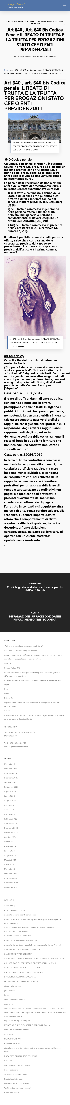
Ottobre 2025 (10, 782)
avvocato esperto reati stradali (17, 936)
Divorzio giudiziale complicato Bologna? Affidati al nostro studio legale (32, 683)
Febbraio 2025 (10, 819)
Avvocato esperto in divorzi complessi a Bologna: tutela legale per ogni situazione (33, 921)
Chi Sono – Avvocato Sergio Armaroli (20, 651)
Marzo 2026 (9, 764)
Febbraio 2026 (10, 769)
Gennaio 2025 (10, 823)
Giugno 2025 (10, 801)
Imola (6, 995)
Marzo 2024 (9, 869)
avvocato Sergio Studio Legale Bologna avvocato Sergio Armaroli (35, 22)
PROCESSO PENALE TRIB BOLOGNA (20, 1056)
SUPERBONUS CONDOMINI (16, 1083)
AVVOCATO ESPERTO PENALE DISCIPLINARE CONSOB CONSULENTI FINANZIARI (29, 929)
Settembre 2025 (11, 787)
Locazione (8, 1004)
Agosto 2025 (10, 791)
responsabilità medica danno (17, 1065)
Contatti (7, 663)
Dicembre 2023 (11, 883)
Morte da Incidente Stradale (16, 1030)
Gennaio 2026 (10, 773)
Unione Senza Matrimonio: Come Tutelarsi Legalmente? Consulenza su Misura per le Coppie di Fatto (34, 717)
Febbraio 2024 (10, 874)
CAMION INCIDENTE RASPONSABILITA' (22, 949)
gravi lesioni (9, 990)
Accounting (9, 906)
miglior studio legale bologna (17, 1020)
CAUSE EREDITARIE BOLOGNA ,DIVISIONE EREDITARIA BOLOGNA (34, 958)
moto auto (8, 1034)
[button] (64, 5)
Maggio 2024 (10, 860)
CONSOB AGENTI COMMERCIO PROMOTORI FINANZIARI (30, 963)
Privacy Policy (10, 698)
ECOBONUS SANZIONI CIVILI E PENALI (22, 981)
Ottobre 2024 (10, 837)
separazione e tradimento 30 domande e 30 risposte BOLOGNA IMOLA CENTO (32, 704)
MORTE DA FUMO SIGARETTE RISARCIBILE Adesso (27, 1025)
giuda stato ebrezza (12, 986)
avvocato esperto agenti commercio (20, 915)
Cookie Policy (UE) (12, 668)
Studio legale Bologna (13, 1079)
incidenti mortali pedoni (14, 1000)
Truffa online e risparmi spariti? (17, 1088)
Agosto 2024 (10, 846)
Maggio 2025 (10, 805)
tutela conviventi (11, 1093)
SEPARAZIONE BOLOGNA (16, 1074)
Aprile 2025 (9, 810)
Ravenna (8, 1061)
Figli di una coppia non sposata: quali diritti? (23, 646)
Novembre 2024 (11, 832)
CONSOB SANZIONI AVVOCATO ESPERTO (23, 968)
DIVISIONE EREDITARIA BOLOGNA (20, 977)
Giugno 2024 (10, 855)
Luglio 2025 (9, 796)
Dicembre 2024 (11, 828)
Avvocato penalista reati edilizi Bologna (21, 940)
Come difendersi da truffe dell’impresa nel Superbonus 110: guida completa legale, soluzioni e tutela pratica (33, 657)
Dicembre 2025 (11, 778)
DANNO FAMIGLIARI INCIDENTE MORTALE (23, 972)
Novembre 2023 (11, 887)
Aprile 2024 (9, 864)
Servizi (7, 711)
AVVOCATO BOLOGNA (14, 910)
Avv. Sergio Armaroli (23, 57)
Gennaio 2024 (10, 878)
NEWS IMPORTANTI (13, 1039)
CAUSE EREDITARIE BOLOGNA (18, 954)
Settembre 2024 (11, 842)
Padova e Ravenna (12, 1043)
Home (6, 70)
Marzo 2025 (9, 814)
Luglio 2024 (9, 851)
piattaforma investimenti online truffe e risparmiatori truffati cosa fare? (33, 1050)
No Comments (50, 57)
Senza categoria (11, 1070)
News (6, 693)
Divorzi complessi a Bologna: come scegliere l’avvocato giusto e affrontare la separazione (32, 674)
